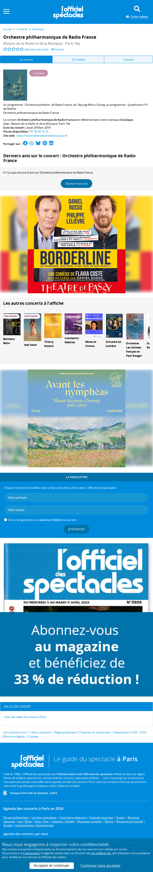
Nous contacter (41, 732)
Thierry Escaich (49, 344)
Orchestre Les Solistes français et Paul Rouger (134, 349)
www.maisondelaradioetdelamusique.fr (41, 136)
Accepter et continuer (51, 865)
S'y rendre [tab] (78, 59)
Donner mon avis (77, 184)
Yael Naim (30, 345)
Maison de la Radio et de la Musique (34, 124)
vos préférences (100, 853)
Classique (126, 120)
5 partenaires (31, 853)
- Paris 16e (41, 43)
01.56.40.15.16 (39, 131)
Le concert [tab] (26, 59)
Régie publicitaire (66, 732)
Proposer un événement (95, 732)
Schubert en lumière (113, 344)
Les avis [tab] (128, 59)
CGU (143, 732)
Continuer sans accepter (101, 865)
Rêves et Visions (90, 344)
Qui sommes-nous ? (16, 732)
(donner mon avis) (36, 49)
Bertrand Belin (9, 341)
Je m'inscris (76, 529)
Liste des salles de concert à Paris (25, 717)
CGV (134, 732)
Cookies (33, 736)
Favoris (57, 49)
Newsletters (121, 732)
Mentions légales (14, 736)
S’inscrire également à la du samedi (42, 520)
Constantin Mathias (72, 340)
